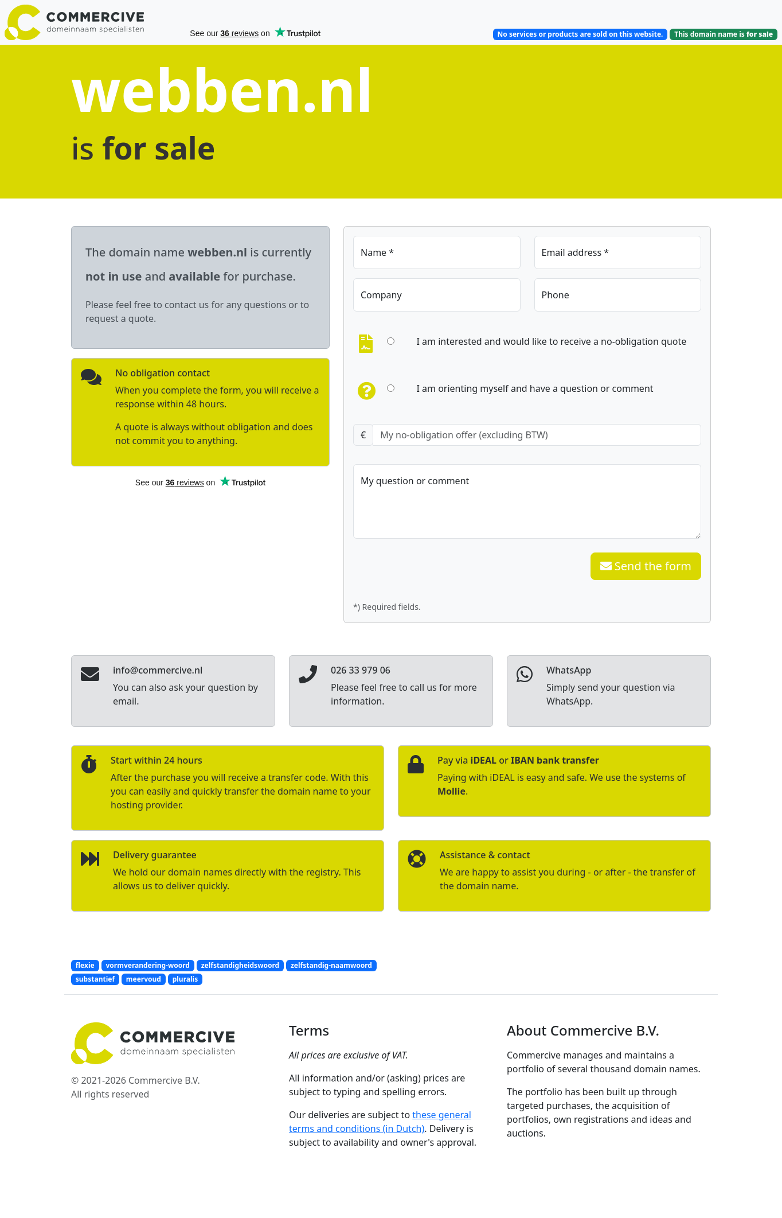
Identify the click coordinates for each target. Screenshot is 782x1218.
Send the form (645, 566)
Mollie (451, 791)
